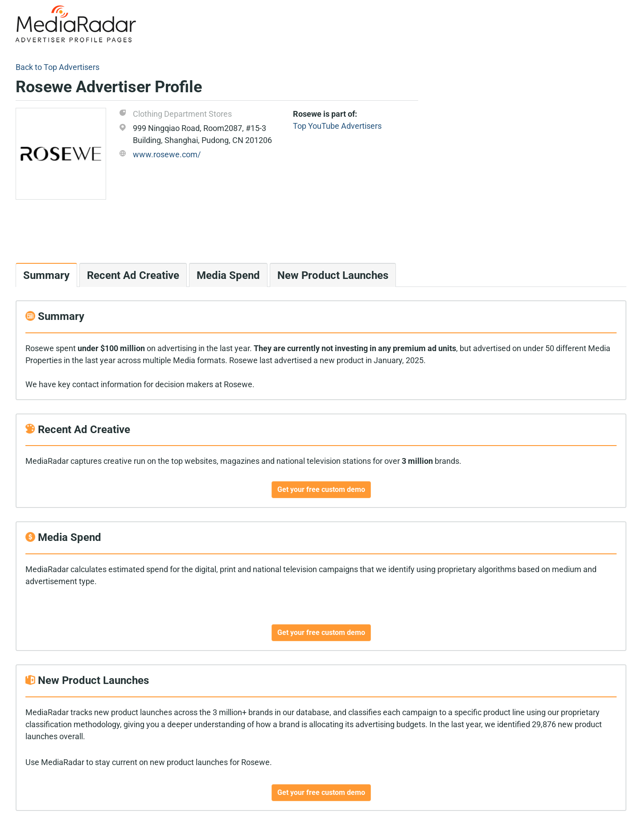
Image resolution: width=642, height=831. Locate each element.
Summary (46, 275)
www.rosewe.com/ (167, 154)
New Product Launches (332, 275)
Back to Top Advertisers (57, 67)
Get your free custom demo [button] (321, 489)
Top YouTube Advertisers (337, 126)
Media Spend (228, 275)
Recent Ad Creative (133, 275)
